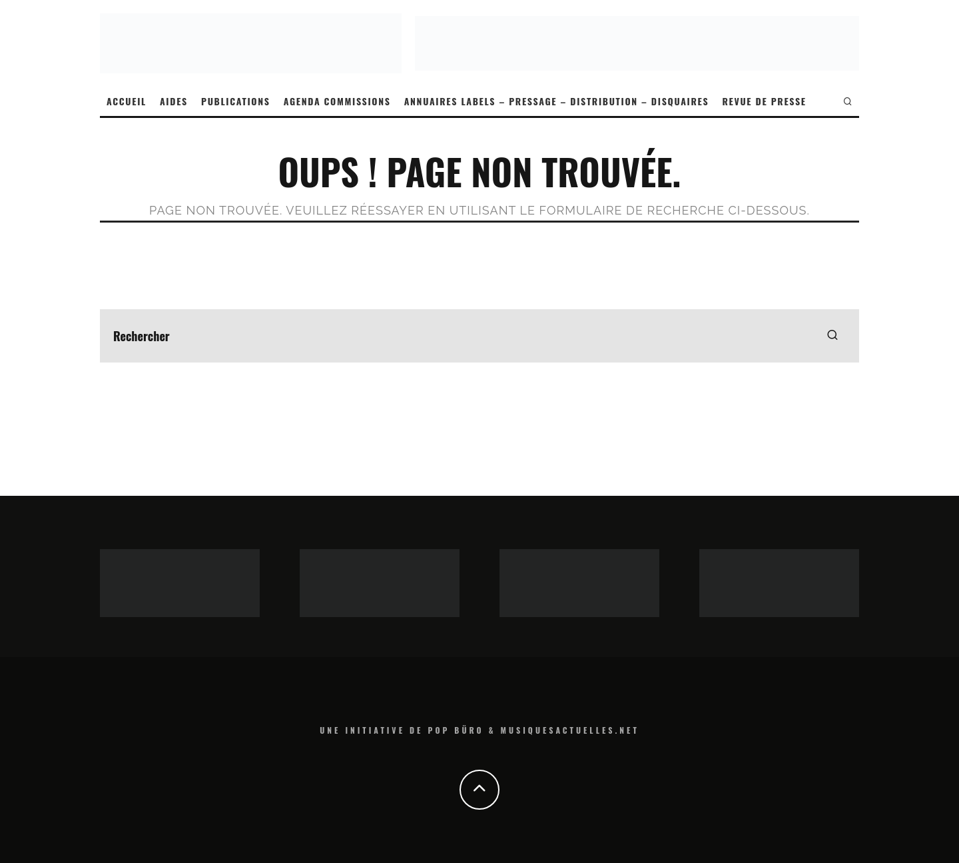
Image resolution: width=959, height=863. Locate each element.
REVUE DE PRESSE (764, 101)
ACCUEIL (127, 101)
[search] (832, 336)
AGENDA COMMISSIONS (337, 101)
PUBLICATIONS (235, 101)
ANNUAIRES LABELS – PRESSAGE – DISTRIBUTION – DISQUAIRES (556, 101)
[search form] (479, 336)
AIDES (174, 101)
